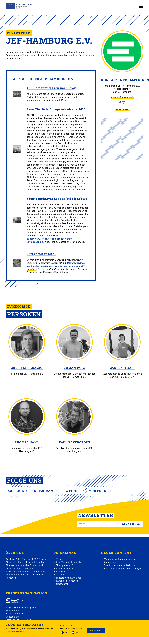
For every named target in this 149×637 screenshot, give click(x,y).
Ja (66, 632)
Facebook (16, 491)
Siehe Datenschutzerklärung (16, 631)
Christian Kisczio (27, 368)
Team (59, 559)
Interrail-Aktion (64, 568)
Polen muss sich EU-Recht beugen (123, 568)
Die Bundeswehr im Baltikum (120, 565)
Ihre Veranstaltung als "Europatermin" (68, 564)
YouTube (100, 491)
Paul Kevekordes (74, 442)
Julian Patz (74, 368)
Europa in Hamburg (67, 581)
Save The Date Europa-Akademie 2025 (56, 109)
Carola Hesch (122, 368)
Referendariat (63, 571)
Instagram (45, 491)
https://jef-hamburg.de (122, 97)
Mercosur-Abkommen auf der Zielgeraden (120, 561)
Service (60, 574)
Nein (78, 632)
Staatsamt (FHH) (65, 584)
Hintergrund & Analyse (68, 577)
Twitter (73, 491)
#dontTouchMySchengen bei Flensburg (57, 198)
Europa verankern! (41, 254)
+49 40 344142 (122, 109)
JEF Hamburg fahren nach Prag (51, 88)
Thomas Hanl (27, 442)
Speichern (95, 631)
